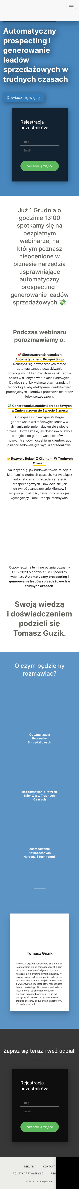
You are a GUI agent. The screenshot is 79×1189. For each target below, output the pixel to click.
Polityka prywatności (28, 1173)
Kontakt (49, 1166)
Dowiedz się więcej (23, 97)
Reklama (30, 1166)
